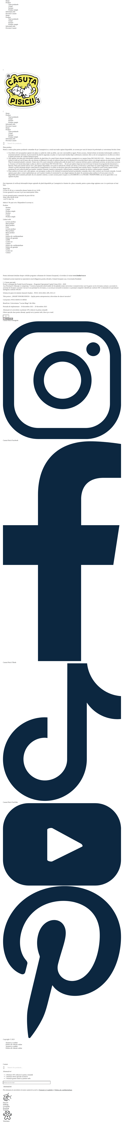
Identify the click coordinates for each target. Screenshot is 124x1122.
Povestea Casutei (11, 13)
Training (5, 1110)
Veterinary (6, 1121)
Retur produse (10, 225)
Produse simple (13, 10)
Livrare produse (11, 222)
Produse (8, 2)
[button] (62, 282)
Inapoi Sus (6, 188)
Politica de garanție (12, 238)
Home (8, 1)
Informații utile (10, 12)
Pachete (10, 8)
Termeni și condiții (12, 1043)
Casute (8, 209)
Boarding (6, 1108)
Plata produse (10, 223)
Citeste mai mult (10, 282)
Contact (8, 243)
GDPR (8, 240)
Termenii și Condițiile (46, 1090)
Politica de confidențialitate (14, 236)
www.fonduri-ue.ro (79, 275)
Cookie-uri (9, 242)
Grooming (6, 1106)
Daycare (5, 1102)
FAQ (7, 227)
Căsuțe (10, 6)
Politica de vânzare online (14, 1044)
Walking (5, 1104)
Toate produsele (13, 4)
